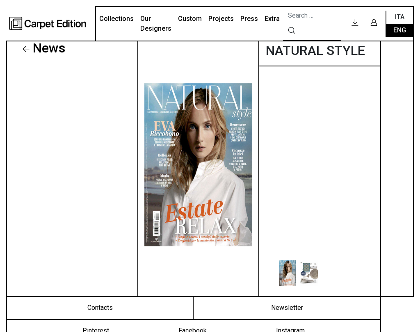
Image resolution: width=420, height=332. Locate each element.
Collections (116, 19)
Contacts (100, 308)
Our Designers (155, 23)
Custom (190, 19)
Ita (399, 17)
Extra (272, 19)
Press (249, 19)
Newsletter (287, 308)
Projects (221, 19)
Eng (399, 30)
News (49, 48)
